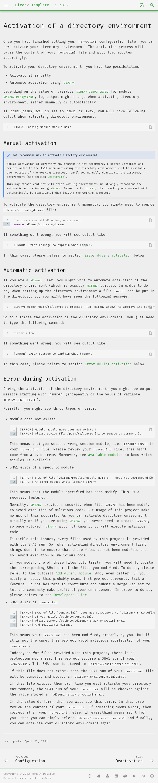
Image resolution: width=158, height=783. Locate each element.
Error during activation (108, 255)
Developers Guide (70, 595)
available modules (105, 455)
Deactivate (56, 176)
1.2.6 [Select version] (60, 5)
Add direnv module (73, 573)
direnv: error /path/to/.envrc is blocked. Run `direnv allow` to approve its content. (84, 307)
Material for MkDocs (35, 778)
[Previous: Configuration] (25, 759)
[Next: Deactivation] (134, 759)
